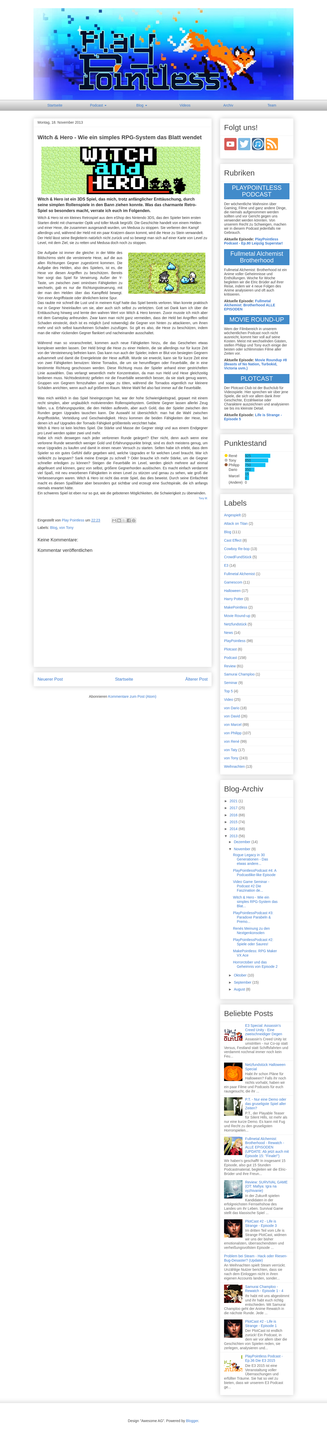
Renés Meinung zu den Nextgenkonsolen (251, 930)
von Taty (230, 750)
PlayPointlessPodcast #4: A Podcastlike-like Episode (254, 872)
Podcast (98, 105)
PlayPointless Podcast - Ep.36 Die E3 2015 (264, 1358)
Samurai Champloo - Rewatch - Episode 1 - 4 (264, 1289)
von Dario (231, 708)
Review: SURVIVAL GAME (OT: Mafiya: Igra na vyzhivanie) (266, 1186)
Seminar (230, 683)
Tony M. (203, 498)
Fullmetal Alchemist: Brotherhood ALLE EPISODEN (249, 305)
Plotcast (230, 649)
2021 (234, 801)
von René (231, 741)
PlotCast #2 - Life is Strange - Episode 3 (261, 1223)
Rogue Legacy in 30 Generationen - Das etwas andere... (250, 859)
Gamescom (233, 582)
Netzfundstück (235, 624)
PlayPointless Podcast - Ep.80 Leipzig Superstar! (253, 241)
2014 (234, 829)
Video (228, 699)
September (243, 982)
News (228, 633)
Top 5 (228, 691)
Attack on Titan (236, 523)
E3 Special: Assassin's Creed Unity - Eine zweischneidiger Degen (263, 1029)
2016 (234, 815)
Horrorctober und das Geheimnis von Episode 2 (255, 964)
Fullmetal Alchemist (239, 574)
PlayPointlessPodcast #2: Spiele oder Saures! (253, 942)
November (242, 849)
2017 (234, 808)
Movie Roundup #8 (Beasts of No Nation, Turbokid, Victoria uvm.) (255, 364)
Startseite (54, 105)
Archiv (228, 105)
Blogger (192, 1421)
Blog (141, 105)
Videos (185, 105)
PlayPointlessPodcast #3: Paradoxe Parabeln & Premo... (253, 917)
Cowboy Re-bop (237, 549)
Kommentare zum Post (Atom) (132, 696)
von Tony (66, 528)
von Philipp (233, 733)
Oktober (241, 975)
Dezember (242, 842)
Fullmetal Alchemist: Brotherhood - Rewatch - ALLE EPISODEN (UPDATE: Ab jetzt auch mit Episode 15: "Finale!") (267, 1147)
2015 (234, 822)
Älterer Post (196, 679)
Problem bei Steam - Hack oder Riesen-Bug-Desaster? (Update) (255, 1258)
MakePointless (235, 607)
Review (230, 666)
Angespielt (232, 515)
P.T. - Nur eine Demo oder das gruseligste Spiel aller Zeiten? (265, 1103)
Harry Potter (233, 599)
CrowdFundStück (237, 557)
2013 (234, 836)
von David (232, 716)
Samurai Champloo (239, 674)
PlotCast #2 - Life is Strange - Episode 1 (261, 1323)
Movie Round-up (237, 616)
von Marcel (232, 725)
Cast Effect (232, 540)
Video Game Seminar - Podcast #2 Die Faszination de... (251, 886)
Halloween (232, 591)
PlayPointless (235, 641)
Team (271, 105)
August (240, 989)
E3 (226, 565)
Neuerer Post (50, 679)
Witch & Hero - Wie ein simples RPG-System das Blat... (255, 901)
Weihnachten (234, 766)
